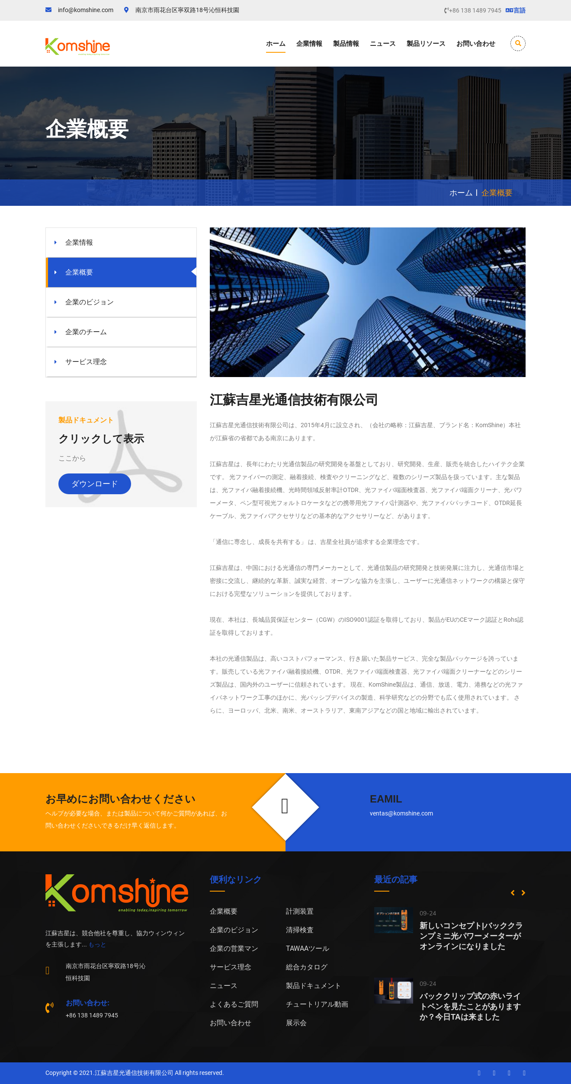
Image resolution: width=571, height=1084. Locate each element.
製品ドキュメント (313, 986)
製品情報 (346, 43)
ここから (72, 458)
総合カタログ (306, 967)
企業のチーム (86, 332)
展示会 (296, 1023)
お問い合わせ (475, 43)
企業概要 (79, 272)
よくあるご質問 (234, 1004)
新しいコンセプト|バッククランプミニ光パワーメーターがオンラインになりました (471, 936)
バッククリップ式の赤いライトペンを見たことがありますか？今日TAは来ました (470, 1006)
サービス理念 (86, 362)
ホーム (276, 43)
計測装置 (300, 911)
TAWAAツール (307, 948)
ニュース (383, 43)
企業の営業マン (234, 948)
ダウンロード (94, 484)
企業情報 (309, 43)
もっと (97, 944)
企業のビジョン (89, 302)
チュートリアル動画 (317, 1004)
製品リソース (426, 43)
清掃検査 (300, 930)
